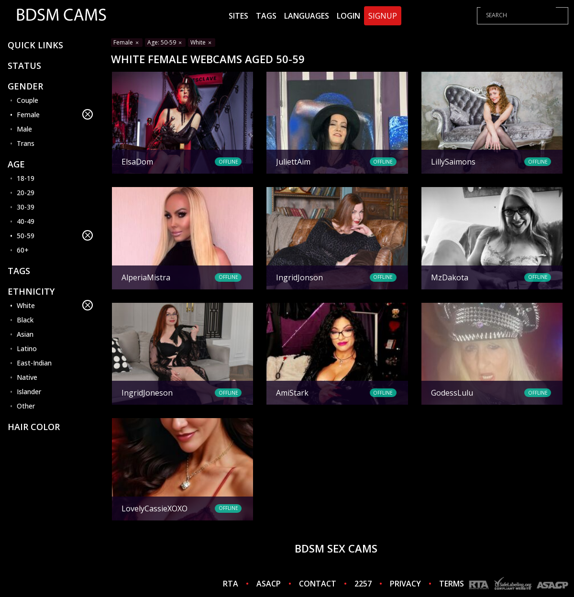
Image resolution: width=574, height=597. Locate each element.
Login (348, 16)
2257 (363, 583)
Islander (29, 391)
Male (24, 128)
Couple (27, 100)
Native (27, 377)
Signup (382, 16)
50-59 (55, 235)
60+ (23, 249)
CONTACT (317, 583)
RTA (230, 583)
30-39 (25, 206)
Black (25, 319)
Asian (25, 334)
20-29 (25, 192)
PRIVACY (405, 583)
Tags (266, 16)
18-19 (25, 178)
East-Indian (34, 362)
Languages (306, 16)
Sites (238, 16)
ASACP (268, 583)
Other (26, 405)
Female (55, 114)
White (55, 305)
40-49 (25, 221)
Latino (27, 348)
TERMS (451, 583)
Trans (25, 143)
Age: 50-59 (165, 42)
